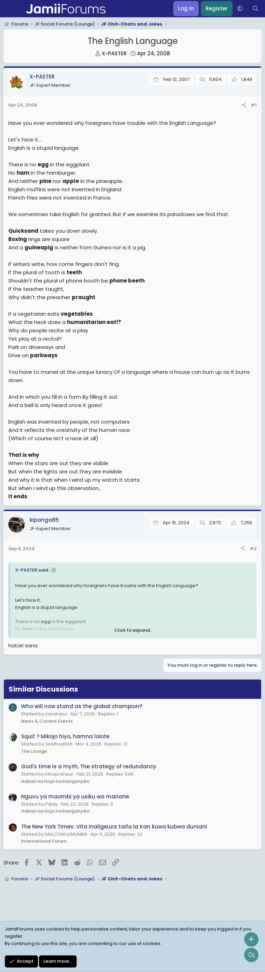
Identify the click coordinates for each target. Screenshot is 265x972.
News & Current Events (47, 721)
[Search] (255, 8)
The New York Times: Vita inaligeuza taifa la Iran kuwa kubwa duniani (114, 826)
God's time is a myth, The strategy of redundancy (88, 766)
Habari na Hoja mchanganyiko (55, 781)
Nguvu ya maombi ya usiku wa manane (75, 796)
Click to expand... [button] (133, 630)
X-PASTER (114, 53)
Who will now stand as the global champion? (81, 706)
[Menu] (9, 8)
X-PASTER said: (32, 570)
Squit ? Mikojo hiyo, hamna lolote (65, 736)
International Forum (44, 841)
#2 (253, 548)
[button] (240, 8)
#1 (254, 105)
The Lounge (34, 751)
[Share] (243, 105)
